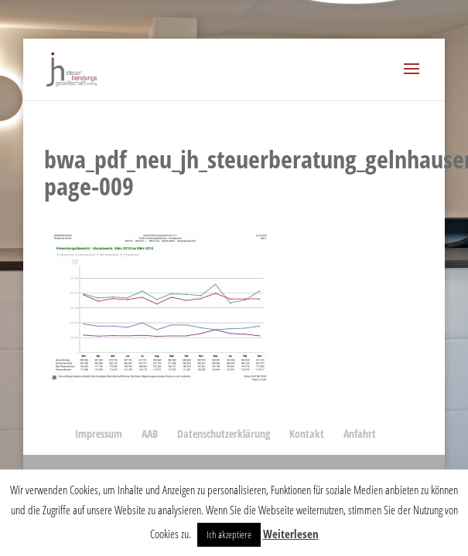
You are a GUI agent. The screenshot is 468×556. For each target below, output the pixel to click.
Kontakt (306, 433)
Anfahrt (359, 433)
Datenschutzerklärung (223, 433)
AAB (150, 433)
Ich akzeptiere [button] (229, 534)
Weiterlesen (291, 533)
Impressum (98, 433)
